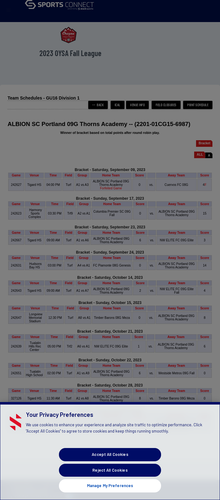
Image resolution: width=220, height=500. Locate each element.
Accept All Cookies (110, 462)
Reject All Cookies (109, 477)
